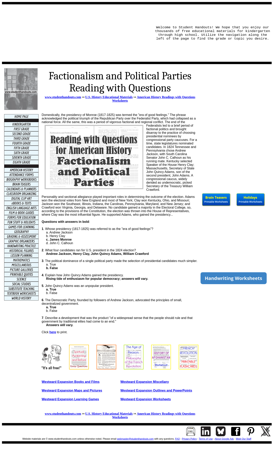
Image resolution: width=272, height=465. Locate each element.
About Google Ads (224, 438)
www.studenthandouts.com (63, 97)
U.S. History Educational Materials (109, 97)
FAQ (177, 438)
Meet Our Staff (243, 438)
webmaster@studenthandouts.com (135, 438)
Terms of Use (206, 438)
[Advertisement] (76, 33)
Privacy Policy (189, 438)
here (52, 332)
